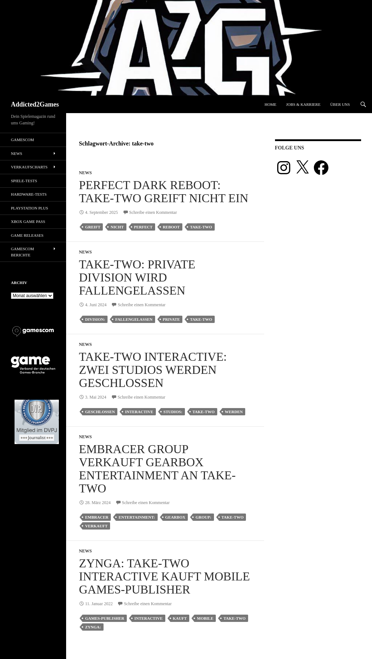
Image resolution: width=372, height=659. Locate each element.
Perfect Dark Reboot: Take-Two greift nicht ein (163, 192)
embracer (96, 517)
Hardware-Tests (28, 194)
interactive (139, 412)
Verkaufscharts (29, 167)
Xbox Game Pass (28, 221)
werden (234, 412)
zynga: (93, 627)
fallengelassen (134, 319)
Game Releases (27, 235)
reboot (171, 227)
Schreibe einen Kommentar (153, 212)
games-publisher (104, 618)
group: (203, 517)
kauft (180, 618)
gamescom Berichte (22, 252)
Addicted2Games (35, 104)
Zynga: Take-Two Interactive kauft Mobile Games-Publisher (164, 576)
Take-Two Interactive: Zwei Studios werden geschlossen (153, 370)
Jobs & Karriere (303, 104)
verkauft (96, 526)
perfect (143, 227)
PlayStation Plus (29, 208)
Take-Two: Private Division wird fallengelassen (137, 277)
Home (270, 104)
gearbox (175, 517)
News (85, 172)
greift (92, 227)
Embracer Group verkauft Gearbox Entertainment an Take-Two (157, 469)
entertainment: (136, 517)
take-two (201, 227)
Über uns (340, 104)
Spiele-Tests (24, 181)
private (171, 319)
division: (95, 319)
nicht (117, 227)
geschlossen (100, 412)
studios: (172, 412)
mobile (205, 618)
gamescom (22, 139)
